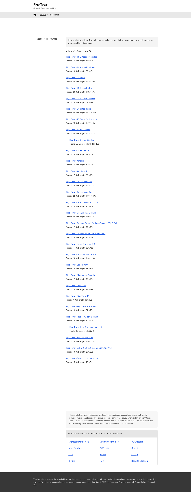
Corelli (134, 448)
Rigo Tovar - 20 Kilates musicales (80, 98)
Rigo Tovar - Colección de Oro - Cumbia (83, 202)
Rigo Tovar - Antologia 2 (76, 171)
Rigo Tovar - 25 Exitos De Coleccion (81, 119)
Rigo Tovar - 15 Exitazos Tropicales (81, 57)
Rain (102, 461)
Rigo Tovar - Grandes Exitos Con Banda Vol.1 (85, 233)
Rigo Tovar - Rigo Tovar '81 (77, 296)
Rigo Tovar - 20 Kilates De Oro (79, 88)
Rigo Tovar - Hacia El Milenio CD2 (80, 244)
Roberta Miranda (139, 461)
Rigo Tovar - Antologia (75, 161)
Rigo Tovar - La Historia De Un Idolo (81, 254)
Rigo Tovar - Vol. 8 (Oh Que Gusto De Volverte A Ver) (89, 348)
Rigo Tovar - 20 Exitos (75, 77)
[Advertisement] (95, 27)
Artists (43, 14)
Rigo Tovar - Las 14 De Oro (77, 265)
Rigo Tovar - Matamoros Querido (80, 275)
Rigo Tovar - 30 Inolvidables (78, 129)
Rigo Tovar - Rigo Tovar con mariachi (82, 317)
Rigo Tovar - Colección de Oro (79, 192)
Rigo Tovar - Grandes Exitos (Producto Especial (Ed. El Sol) (92, 223)
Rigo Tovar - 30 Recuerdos (77, 150)
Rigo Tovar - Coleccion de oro (79, 181)
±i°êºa (103, 454)
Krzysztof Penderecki (78, 441)
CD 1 (70, 454)
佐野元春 (104, 448)
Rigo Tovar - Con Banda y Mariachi (81, 213)
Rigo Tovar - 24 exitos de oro (78, 109)
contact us (86, 482)
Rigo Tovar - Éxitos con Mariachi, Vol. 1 (83, 358)
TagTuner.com (112, 482)
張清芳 (71, 461)
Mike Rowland (75, 448)
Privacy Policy (140, 482)
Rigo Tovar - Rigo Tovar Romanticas (81, 306)
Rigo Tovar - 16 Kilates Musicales (80, 67)
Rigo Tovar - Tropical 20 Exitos (79, 337)
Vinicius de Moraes (109, 441)
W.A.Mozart (137, 441)
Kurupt (134, 454)
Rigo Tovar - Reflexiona (76, 285)
